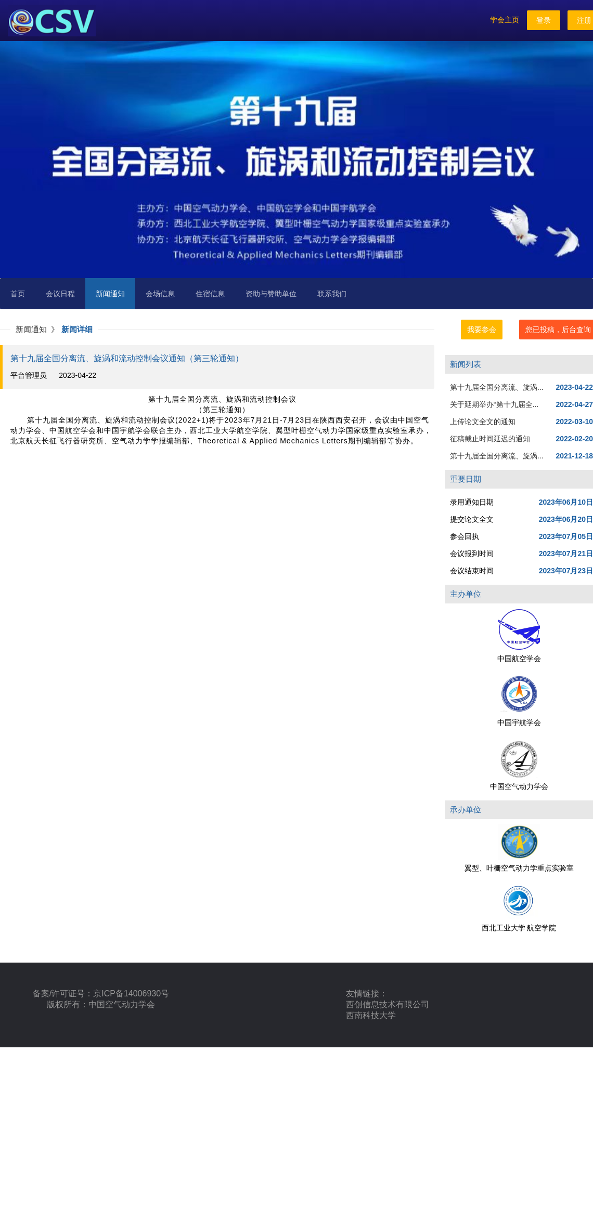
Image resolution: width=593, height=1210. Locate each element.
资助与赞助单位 (271, 294)
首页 (17, 294)
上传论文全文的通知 (482, 421)
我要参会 (481, 329)
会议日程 (60, 294)
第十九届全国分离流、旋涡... (497, 387)
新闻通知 (110, 294)
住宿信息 (210, 294)
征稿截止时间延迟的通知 (490, 439)
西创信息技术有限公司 (387, 1004)
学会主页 (504, 20)
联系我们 (331, 294)
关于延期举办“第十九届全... (494, 404)
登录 (543, 20)
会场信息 (160, 294)
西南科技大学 (371, 1015)
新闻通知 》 (38, 329)
